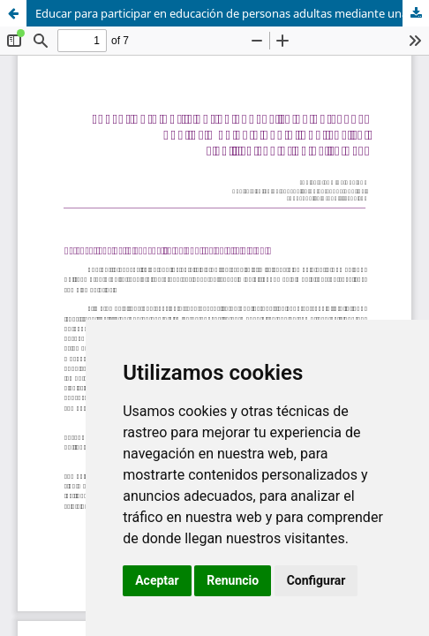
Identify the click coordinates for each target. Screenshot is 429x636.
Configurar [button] (316, 580)
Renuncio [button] (233, 580)
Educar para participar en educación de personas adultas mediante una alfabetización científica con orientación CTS (232, 13)
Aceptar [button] (157, 580)
